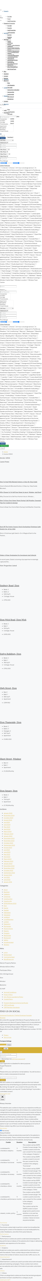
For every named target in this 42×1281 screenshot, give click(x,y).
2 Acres (11, 168)
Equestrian (10, 64)
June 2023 (7, 852)
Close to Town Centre (12, 184)
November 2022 (9, 868)
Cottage (29, 186)
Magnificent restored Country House (13, 220)
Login (2, 1061)
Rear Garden (28, 250)
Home (6, 452)
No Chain (4, 227)
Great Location (15, 209)
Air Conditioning (12, 172)
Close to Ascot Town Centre (27, 179)
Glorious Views (34, 207)
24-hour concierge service (23, 168)
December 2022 (9, 866)
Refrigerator (18, 252)
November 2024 (9, 815)
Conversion (5, 119)
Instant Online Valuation (13, 45)
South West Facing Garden (28, 262)
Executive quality (35, 195)
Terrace (13, 268)
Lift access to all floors (21, 218)
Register (9, 37)
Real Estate (7, 935)
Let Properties (11, 23)
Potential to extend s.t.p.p (14, 245)
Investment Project (23, 213)
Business (6, 129)
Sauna (31, 255)
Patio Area (9, 241)
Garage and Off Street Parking (30, 204)
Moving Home (8, 928)
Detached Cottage (22, 188)
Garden (3, 207)
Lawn (9, 218)
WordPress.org (9, 959)
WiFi (23, 278)
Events (6, 908)
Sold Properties (11, 21)
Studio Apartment (16, 264)
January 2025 (8, 813)
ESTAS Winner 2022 (10, 903)
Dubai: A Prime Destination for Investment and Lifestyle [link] (18, 555)
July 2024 (7, 822)
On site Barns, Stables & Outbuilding (25, 229)
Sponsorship (10, 118)
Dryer (35, 193)
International (10, 62)
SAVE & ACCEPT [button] (5, 1280)
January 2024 (8, 836)
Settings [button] (3, 1094)
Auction (9, 35)
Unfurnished (5, 275)
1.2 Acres (3, 168)
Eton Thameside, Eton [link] (10, 722)
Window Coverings (33, 278)
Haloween (7, 915)
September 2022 (9, 873)
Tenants (9, 53)
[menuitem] (5, 110)
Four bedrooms (22, 200)
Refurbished (27, 252)
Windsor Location (20, 280)
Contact (6, 76)
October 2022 (8, 870)
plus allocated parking (15, 243)
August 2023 (8, 847)
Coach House (6, 131)
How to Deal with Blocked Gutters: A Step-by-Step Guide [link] (18, 482)
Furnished (23, 202)
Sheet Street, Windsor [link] (10, 759)
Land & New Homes (12, 60)
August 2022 (8, 875)
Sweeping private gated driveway (22, 266)
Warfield (31, 275)
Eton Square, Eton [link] (8, 790)
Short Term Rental (12, 262)
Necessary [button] (3, 1128)
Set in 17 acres (27, 257)
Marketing (7, 924)
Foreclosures (5, 124)
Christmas (7, 896)
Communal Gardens (7, 186)
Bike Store (25, 174)
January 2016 (8, 882)
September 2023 (9, 845)
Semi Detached (15, 257)
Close (9, 1045)
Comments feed (9, 957)
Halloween (7, 912)
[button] (5, 165)
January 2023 (8, 863)
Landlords (10, 46)
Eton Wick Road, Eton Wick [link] (13, 619)
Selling (9, 38)
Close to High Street (27, 181)
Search (3, 138)
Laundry (3, 218)
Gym (39, 209)
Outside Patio (33, 239)
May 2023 (7, 854)
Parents (6, 931)
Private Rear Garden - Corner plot (19, 248)
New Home (36, 225)
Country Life (8, 901)
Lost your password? (18, 1059)
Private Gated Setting (32, 245)
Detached (10, 188)
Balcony (21, 172)
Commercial (10, 57)
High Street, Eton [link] (8, 688)
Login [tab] (5, 1048)
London (6, 922)
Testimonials (10, 121)
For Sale (9, 16)
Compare (3, 1045)
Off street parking (14, 227)
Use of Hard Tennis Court (19, 275)
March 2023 (7, 859)
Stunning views (29, 264)
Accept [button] (8, 1094)
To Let (9, 19)
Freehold (32, 200)
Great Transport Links (29, 209)
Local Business (8, 919)
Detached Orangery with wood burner (18, 191)
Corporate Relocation (13, 52)
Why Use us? (10, 123)
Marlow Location (10, 223)
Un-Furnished (5, 273)
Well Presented (15, 278)
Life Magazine (11, 112)
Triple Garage (5, 271)
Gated (10, 207)
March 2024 (7, 831)
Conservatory (20, 186)
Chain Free (32, 177)
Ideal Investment (28, 211)
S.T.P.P (25, 255)
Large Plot (23, 216)
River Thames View (7, 255)
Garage (16, 204)
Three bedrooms (35, 268)
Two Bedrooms (36, 271)
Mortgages (7, 926)
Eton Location (15, 195)
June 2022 (7, 879)
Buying (9, 44)
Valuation (6, 73)
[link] (7, 478)
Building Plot (9, 177)
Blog (8, 109)
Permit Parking (28, 241)
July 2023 (7, 850)
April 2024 (7, 829)
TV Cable (14, 271)
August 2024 (8, 820)
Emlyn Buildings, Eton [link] (10, 654)
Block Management (12, 67)
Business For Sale (20, 177)
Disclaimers (10, 99)
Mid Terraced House (32, 223)
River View (18, 255)
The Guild (9, 114)
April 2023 (7, 856)
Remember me (6, 1059)
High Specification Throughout (11, 211)
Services (6, 39)
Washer (38, 275)
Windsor (6, 944)
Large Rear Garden (34, 216)
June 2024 (7, 824)
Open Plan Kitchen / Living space (21, 234)
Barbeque (30, 172)
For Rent (5, 121)
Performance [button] (4, 1234)
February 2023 (8, 861)
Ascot (6, 889)
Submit (3, 1080)
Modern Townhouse (25, 225)
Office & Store (27, 227)
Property (6, 23)
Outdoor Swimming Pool (18, 239)
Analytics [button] (3, 1245)
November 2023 (9, 840)
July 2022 (7, 877)
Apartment (6, 126)
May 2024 (7, 827)
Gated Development (20, 207)
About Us (6, 104)
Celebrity (7, 894)
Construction (8, 899)
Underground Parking (33, 273)
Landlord (7, 917)
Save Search (4, 446)
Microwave (20, 223)
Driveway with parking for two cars (21, 193)
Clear (2, 136)
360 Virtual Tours (11, 69)
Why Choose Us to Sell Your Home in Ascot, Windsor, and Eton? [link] (20, 492)
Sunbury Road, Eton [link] (9, 585)
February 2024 (8, 834)
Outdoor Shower (20, 236)
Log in (6, 952)
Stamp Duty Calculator (13, 90)
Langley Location (12, 216)
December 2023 (9, 838)
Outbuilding (8, 236)
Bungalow (6, 128)
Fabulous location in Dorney (10, 197)
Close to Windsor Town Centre (30, 184)
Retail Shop (37, 252)
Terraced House (23, 268)
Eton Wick (25, 195)
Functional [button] (3, 1222)
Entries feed (8, 955)
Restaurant (7, 938)
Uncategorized (8, 942)
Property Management (13, 51)
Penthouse (18, 241)
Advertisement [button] (5, 1257)
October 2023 (8, 843)
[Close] (1, 1052)
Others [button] (2, 1271)
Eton (5, 906)
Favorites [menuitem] (10, 137)
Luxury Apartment (35, 218)
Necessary (5, 1130)
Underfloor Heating (18, 273)
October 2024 (8, 818)
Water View (4, 278)
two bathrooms (24, 271)
